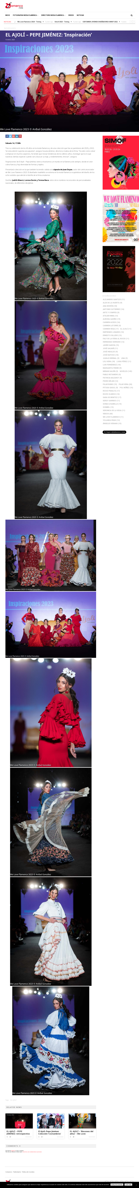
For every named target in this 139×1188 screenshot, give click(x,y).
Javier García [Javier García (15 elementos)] (111, 345)
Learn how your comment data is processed (32, 1151)
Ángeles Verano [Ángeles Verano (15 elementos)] (112, 423)
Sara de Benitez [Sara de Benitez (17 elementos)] (112, 397)
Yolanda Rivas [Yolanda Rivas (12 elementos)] (111, 420)
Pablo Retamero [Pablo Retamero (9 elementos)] (112, 375)
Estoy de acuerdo (117, 1184)
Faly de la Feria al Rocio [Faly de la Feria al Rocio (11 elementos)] (116, 339)
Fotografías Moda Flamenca (25, 15)
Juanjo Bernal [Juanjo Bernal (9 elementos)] (111, 358)
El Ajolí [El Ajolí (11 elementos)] (125, 329)
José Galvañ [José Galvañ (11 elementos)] (110, 348)
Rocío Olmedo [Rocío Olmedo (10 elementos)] (111, 394)
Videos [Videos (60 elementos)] (108, 414)
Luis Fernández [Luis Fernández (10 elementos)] (112, 365)
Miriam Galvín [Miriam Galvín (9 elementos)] (110, 371)
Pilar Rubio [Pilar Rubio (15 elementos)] (110, 384)
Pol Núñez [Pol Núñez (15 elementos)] (126, 388)
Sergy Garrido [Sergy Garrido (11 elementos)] (111, 401)
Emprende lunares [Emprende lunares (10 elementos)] (113, 332)
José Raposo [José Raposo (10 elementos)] (110, 355)
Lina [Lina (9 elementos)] (124, 358)
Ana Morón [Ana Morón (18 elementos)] (110, 306)
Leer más (128, 1184)
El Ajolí (13, 1100)
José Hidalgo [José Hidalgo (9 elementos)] (110, 352)
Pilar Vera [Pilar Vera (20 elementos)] (125, 384)
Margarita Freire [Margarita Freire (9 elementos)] (112, 368)
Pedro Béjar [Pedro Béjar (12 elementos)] (110, 381)
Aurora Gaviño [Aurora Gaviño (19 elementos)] (111, 319)
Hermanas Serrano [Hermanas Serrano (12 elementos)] (113, 342)
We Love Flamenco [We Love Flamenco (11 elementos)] (113, 417)
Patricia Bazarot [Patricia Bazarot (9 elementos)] (112, 378)
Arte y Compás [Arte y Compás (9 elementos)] (111, 312)
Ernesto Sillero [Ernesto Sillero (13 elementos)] (112, 335)
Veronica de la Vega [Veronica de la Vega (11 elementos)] (114, 410)
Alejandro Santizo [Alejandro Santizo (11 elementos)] (114, 299)
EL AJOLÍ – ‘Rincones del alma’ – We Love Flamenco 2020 (81, 1132)
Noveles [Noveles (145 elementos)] (126, 371)
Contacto (8, 1172)
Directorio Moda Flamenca (53, 15)
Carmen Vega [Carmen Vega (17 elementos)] (111, 329)
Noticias (80, 15)
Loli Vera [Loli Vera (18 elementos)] (109, 361)
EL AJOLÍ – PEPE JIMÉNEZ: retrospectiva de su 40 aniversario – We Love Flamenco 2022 (19, 1132)
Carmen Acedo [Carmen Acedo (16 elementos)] (111, 322)
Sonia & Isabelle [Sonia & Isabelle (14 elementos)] (112, 404)
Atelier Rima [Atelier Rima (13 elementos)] (110, 316)
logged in (13, 1150)
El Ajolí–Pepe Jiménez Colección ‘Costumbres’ (49, 1132)
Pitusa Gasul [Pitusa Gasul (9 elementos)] (110, 388)
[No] (136, 1185)
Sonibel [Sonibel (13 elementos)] (108, 407)
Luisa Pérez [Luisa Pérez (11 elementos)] (124, 361)
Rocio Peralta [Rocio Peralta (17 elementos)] (111, 391)
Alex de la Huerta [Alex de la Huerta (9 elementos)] (112, 303)
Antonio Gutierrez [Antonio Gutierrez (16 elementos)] (113, 309)
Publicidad (16, 1172)
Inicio (7, 15)
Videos (71, 15)
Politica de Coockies (28, 1172)
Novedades (28, 1137)
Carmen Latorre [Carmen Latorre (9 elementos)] (112, 326)
